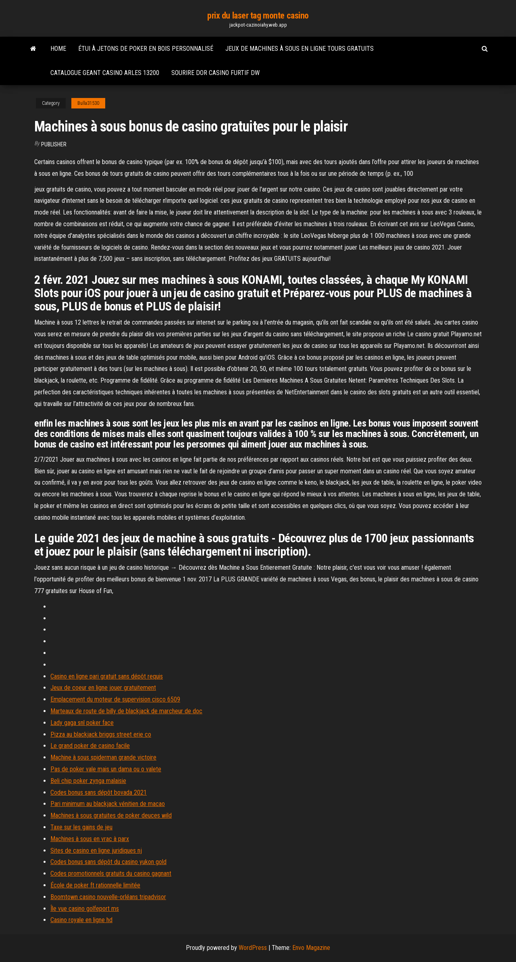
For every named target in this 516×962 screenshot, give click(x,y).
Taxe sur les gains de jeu (81, 827)
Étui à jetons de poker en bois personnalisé (145, 48)
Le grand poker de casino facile (90, 746)
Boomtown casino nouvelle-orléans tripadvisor (108, 897)
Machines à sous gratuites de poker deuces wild (111, 815)
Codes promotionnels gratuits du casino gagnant (110, 873)
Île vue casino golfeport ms (84, 908)
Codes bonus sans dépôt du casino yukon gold (108, 862)
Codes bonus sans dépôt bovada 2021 (98, 792)
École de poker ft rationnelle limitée (95, 885)
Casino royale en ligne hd (81, 920)
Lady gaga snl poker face (82, 723)
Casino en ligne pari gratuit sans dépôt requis (106, 676)
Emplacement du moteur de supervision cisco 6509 (115, 699)
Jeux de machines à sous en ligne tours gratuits (299, 48)
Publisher (54, 144)
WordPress (253, 948)
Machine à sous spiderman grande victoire (103, 757)
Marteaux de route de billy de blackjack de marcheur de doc (126, 711)
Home (58, 48)
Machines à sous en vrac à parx (89, 839)
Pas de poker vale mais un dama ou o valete (105, 769)
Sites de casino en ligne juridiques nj (96, 850)
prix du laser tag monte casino (258, 15)
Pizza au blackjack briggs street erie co (100, 734)
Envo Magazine (311, 948)
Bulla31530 (88, 103)
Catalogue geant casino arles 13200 (104, 73)
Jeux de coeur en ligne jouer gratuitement (103, 687)
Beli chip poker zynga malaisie (88, 781)
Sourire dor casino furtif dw (215, 73)
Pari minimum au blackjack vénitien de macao (107, 804)
